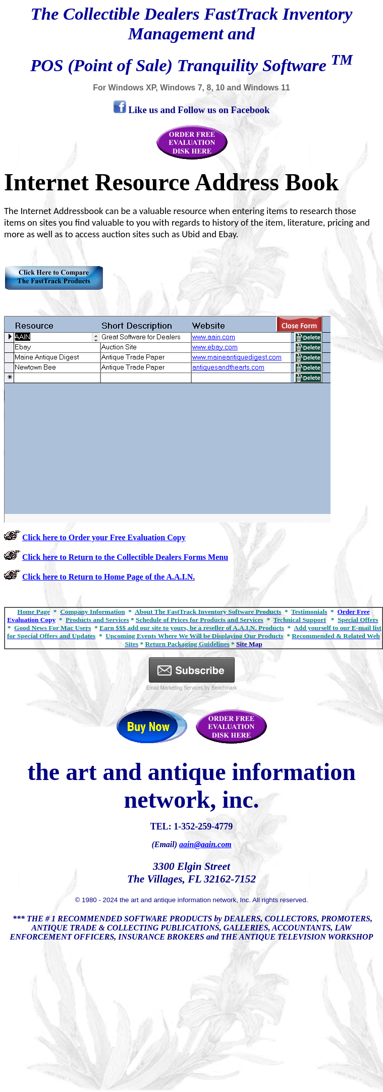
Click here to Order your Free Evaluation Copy (104, 537)
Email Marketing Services (174, 688)
